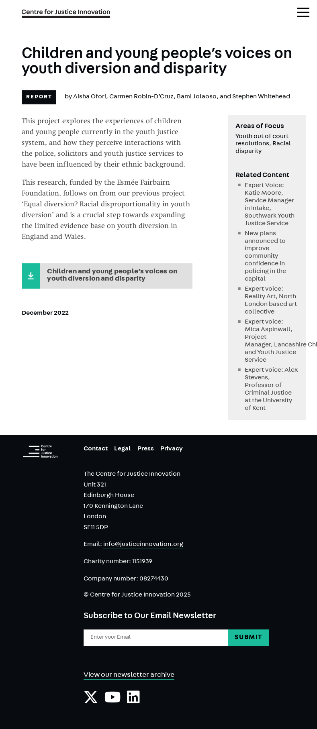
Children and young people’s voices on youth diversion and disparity (112, 276)
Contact (96, 449)
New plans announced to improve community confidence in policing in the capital (265, 257)
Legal (122, 449)
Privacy (171, 449)
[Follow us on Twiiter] (91, 701)
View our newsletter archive (129, 675)
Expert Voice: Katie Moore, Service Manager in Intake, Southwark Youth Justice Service (270, 205)
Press (145, 449)
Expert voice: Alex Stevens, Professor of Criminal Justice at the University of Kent (271, 389)
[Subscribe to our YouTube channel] (112, 701)
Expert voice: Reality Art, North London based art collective (271, 301)
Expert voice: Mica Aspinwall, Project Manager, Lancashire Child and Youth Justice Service (272, 341)
